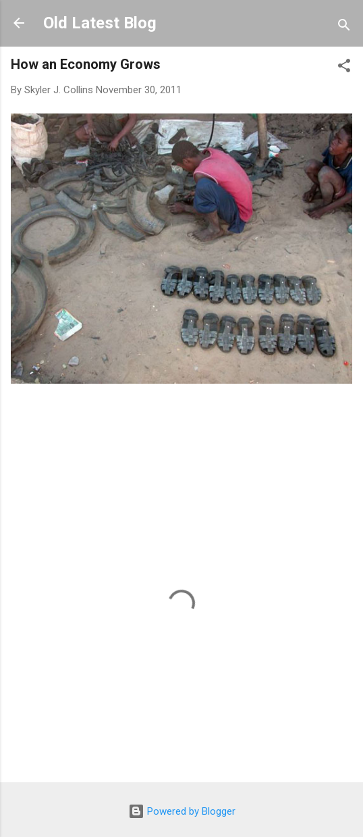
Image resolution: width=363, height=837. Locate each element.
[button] (344, 67)
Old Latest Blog (100, 23)
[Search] (344, 27)
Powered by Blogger (181, 811)
